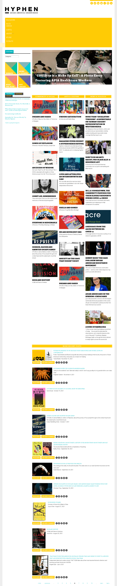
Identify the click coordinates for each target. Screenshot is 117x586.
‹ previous (47, 558)
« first (39, 558)
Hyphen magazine (13, 577)
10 (91, 558)
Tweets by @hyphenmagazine (12, 97)
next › (101, 558)
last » (108, 558)
